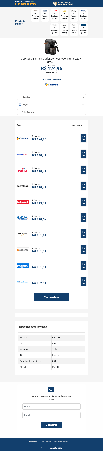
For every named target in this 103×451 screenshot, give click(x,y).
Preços (51, 104)
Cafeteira (25, 3)
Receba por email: (51, 397)
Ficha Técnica (51, 112)
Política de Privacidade (62, 442)
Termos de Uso (45, 442)
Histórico (51, 97)
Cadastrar (51, 424)
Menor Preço (77, 125)
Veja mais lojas (51, 297)
